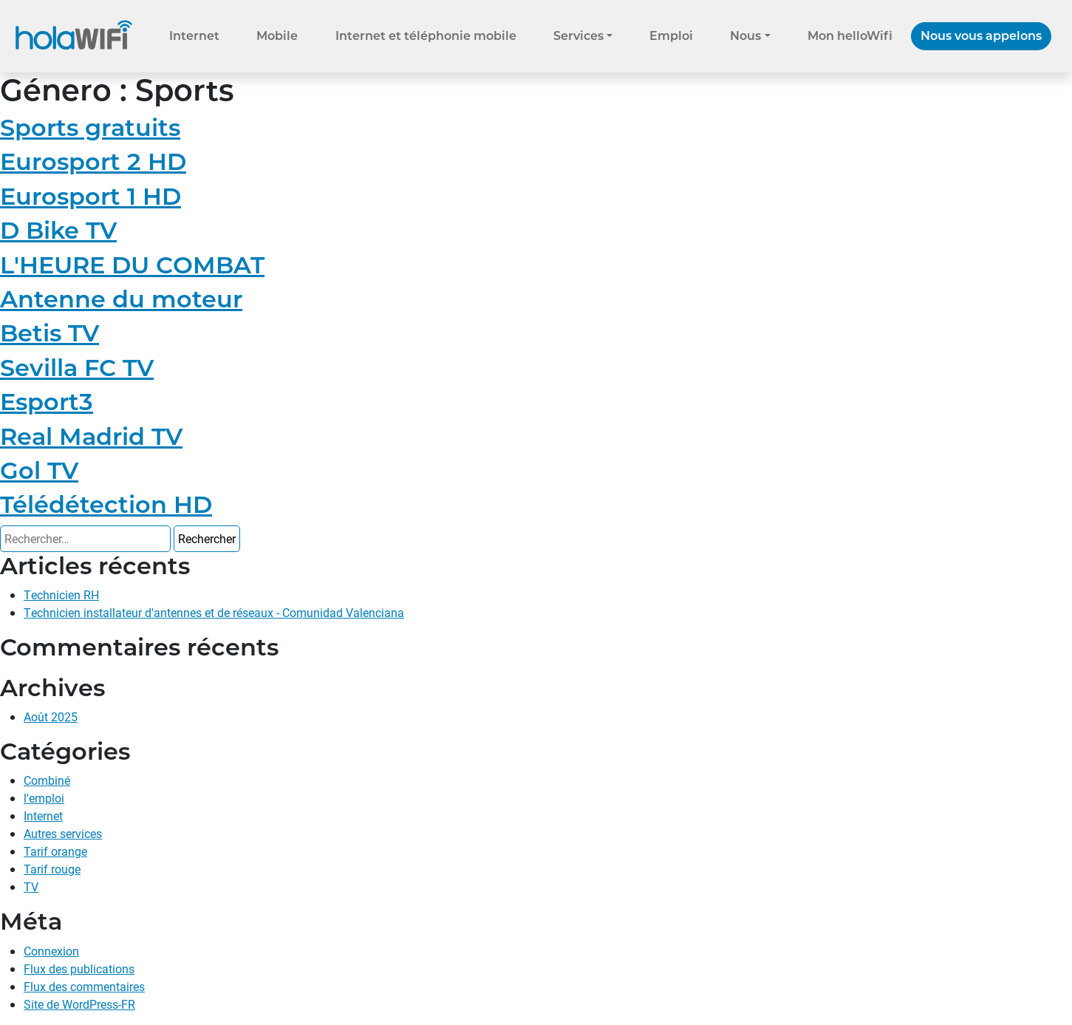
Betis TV (49, 333)
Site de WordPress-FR (79, 1004)
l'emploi (44, 798)
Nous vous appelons (981, 36)
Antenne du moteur (121, 299)
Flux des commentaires (84, 986)
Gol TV (39, 470)
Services (578, 36)
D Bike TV (58, 230)
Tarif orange (55, 851)
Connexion (51, 950)
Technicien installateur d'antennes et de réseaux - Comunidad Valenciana (214, 612)
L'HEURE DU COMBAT (132, 265)
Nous (745, 36)
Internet (194, 36)
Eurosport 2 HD (93, 161)
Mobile (277, 36)
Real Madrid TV (91, 436)
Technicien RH (61, 594)
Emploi (671, 36)
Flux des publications (79, 968)
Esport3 (46, 401)
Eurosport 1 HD (90, 196)
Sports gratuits (90, 127)
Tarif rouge (52, 868)
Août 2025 (51, 716)
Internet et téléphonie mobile (425, 36)
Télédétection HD (106, 504)
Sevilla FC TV (77, 367)
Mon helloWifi (850, 36)
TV (31, 886)
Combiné (47, 780)
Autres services (63, 833)
